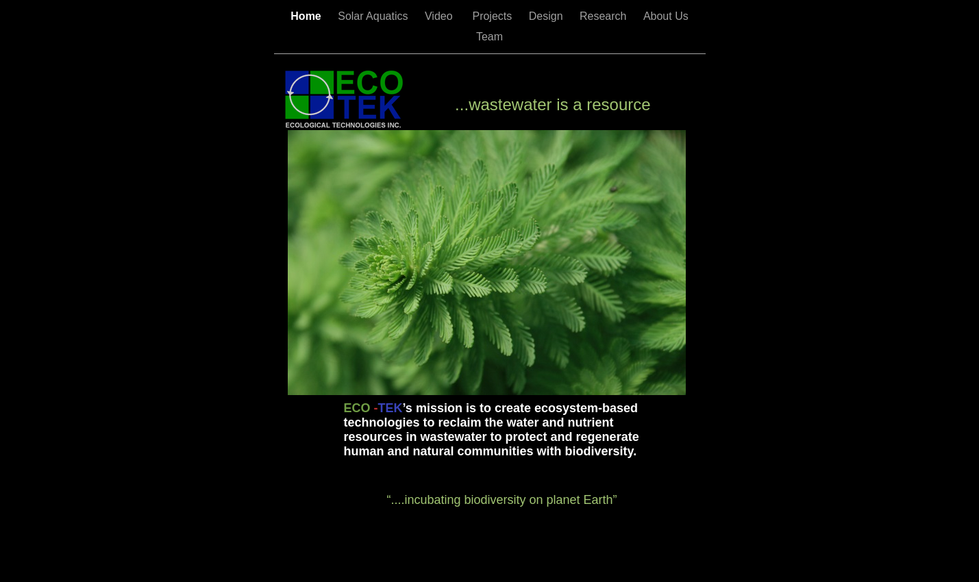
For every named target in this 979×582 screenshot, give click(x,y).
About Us (666, 16)
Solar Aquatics (374, 16)
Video (442, 16)
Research (605, 16)
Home (307, 16)
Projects (493, 16)
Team (489, 36)
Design (547, 16)
